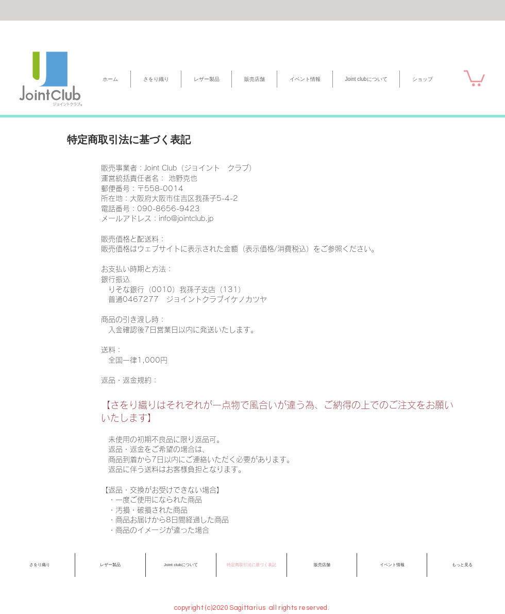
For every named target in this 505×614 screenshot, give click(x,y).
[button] (474, 77)
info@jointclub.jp (186, 218)
